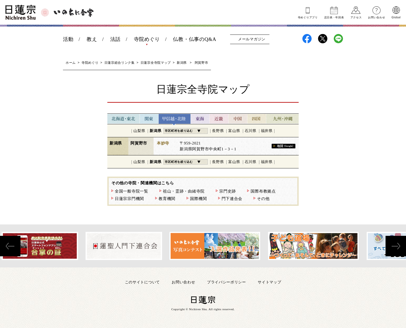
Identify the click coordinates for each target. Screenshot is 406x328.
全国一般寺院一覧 (131, 191)
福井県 (267, 131)
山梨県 (139, 131)
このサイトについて (142, 281)
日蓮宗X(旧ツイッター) (322, 38)
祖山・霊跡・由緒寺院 (184, 191)
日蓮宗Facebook (307, 38)
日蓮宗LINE (338, 38)
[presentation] (10, 246)
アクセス (356, 17)
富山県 (234, 131)
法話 (115, 39)
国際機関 (198, 199)
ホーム (71, 62)
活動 (68, 39)
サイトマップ (269, 281)
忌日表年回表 (334, 17)
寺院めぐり (147, 39)
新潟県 (182, 62)
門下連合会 (232, 199)
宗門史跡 (227, 191)
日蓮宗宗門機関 (129, 199)
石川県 (250, 131)
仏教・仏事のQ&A (194, 39)
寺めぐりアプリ (308, 17)
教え (92, 39)
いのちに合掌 (74, 12)
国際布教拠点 (263, 191)
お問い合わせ (376, 17)
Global (396, 17)
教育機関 (167, 199)
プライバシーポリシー (226, 281)
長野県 (218, 131)
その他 (263, 199)
